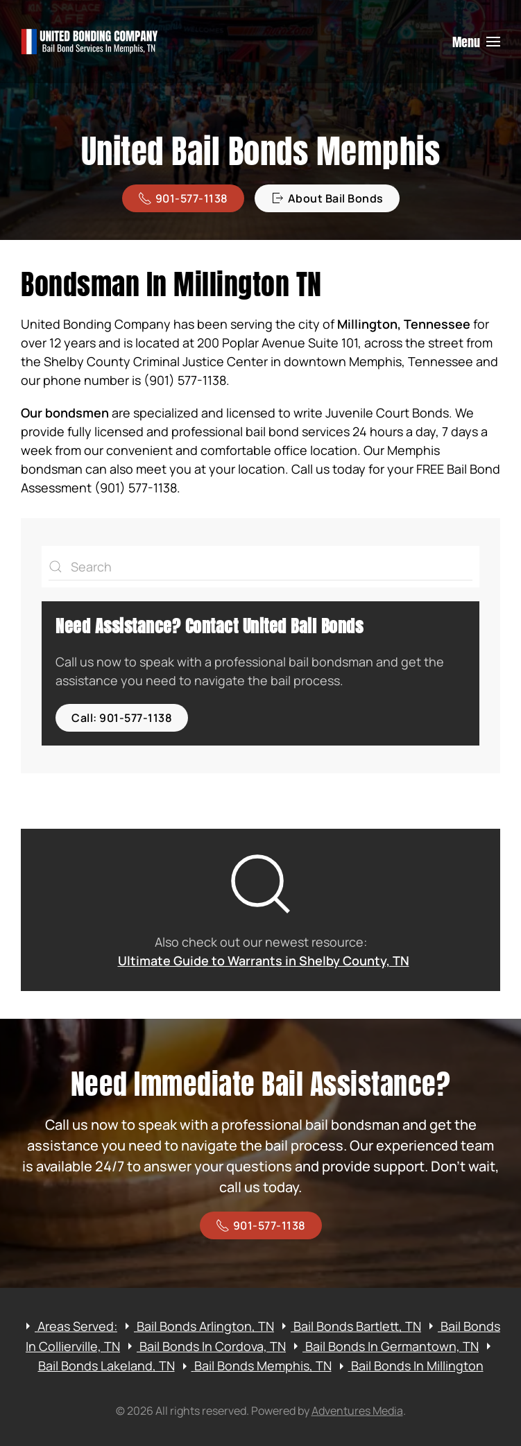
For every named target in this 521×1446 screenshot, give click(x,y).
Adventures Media (357, 1410)
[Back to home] (90, 41)
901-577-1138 (183, 198)
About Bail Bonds (327, 198)
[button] (476, 41)
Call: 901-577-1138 (121, 717)
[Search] (260, 566)
